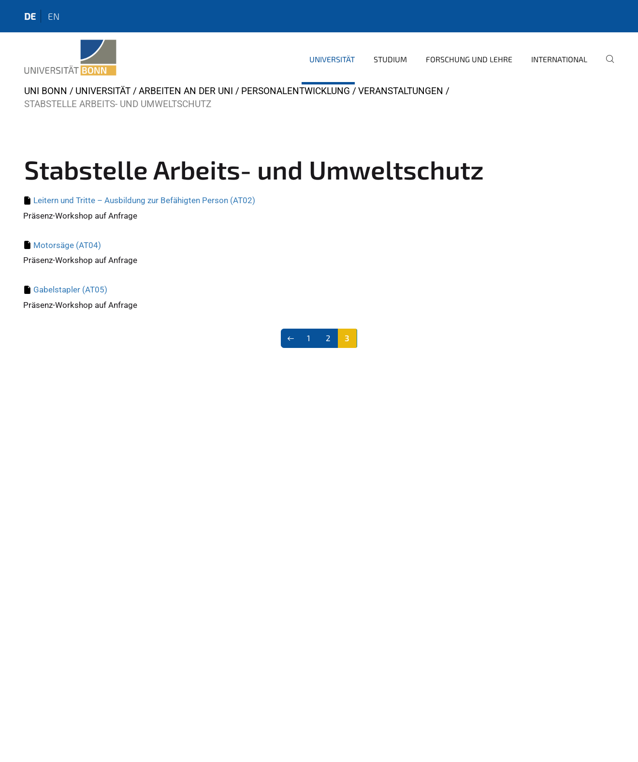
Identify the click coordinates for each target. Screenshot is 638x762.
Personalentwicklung (295, 91)
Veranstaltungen (400, 91)
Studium (390, 59)
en (53, 16)
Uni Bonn (45, 91)
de (30, 16)
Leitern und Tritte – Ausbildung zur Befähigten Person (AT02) (144, 200)
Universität (332, 59)
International (559, 59)
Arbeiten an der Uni (186, 91)
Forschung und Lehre (469, 59)
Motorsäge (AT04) (67, 245)
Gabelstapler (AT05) (70, 289)
